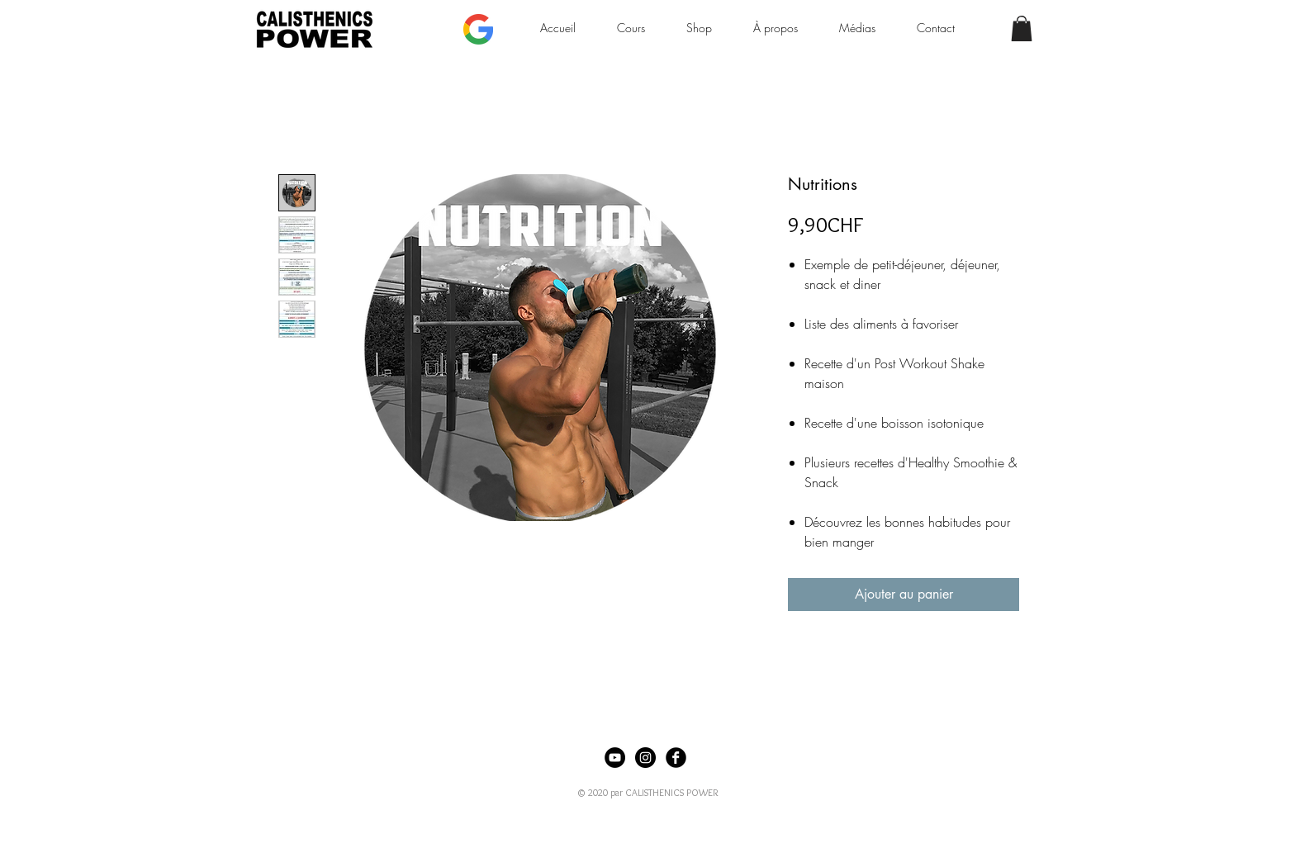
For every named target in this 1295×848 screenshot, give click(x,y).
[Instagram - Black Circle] (645, 757)
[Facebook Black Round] (676, 757)
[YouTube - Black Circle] (615, 757)
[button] (1021, 28)
